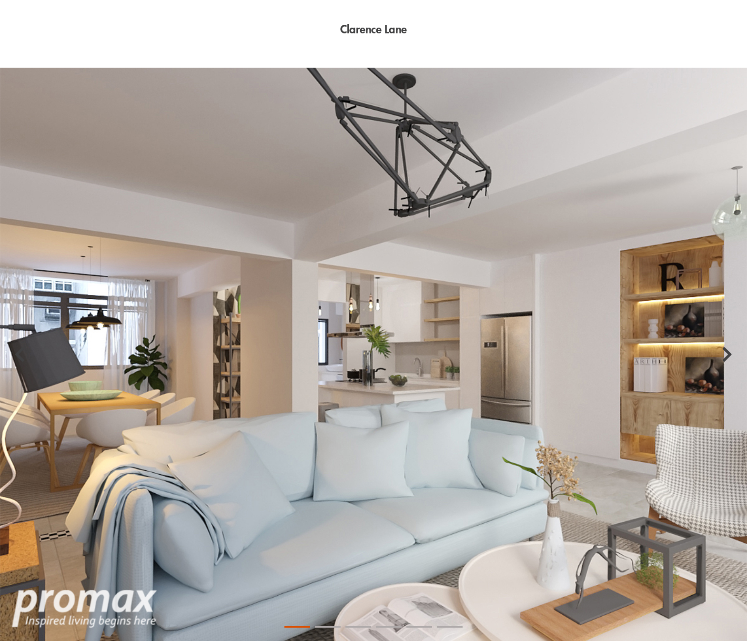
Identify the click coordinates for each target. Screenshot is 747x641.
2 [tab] (328, 627)
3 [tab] (358, 627)
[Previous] (19, 354)
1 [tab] (297, 627)
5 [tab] (419, 627)
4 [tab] (389, 627)
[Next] (727, 354)
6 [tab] (450, 627)
